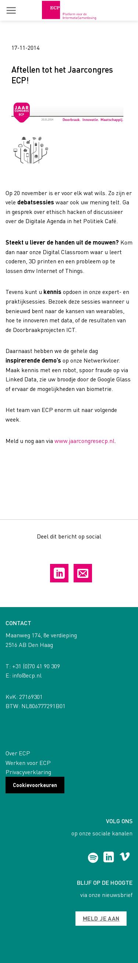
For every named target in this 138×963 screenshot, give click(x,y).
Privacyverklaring (28, 772)
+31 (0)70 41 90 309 (36, 666)
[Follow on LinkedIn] (108, 858)
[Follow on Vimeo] (124, 858)
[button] (11, 10)
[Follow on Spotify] (93, 858)
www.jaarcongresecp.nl (84, 440)
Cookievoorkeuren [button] (35, 785)
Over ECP (18, 753)
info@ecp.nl (27, 675)
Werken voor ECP (28, 762)
